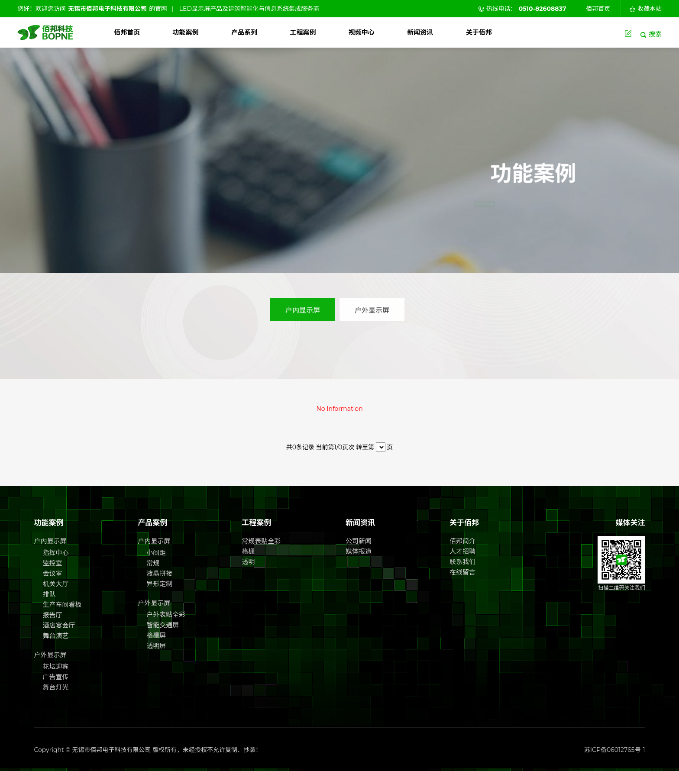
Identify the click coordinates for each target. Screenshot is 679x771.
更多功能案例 (539, 204)
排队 (48, 594)
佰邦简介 (462, 541)
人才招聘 (462, 551)
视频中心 (362, 32)
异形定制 (159, 584)
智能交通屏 (162, 625)
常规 (152, 563)
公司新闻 (359, 541)
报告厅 (52, 615)
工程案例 (303, 32)
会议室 (52, 573)
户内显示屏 (302, 306)
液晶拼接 (159, 573)
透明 (248, 562)
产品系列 (244, 32)
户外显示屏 (372, 306)
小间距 (156, 552)
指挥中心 (55, 552)
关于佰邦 (479, 32)
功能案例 (186, 32)
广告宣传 (55, 677)
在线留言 (462, 572)
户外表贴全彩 (165, 614)
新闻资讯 (420, 32)
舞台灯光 (55, 687)
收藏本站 (646, 9)
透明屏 (156, 646)
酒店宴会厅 (58, 625)
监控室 (52, 563)
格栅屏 (156, 635)
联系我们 (462, 562)
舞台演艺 (55, 636)
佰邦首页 (598, 9)
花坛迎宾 (55, 666)
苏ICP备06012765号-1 (614, 750)
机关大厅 (55, 584)
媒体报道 (359, 551)
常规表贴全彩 (261, 541)
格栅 (248, 551)
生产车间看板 (61, 604)
